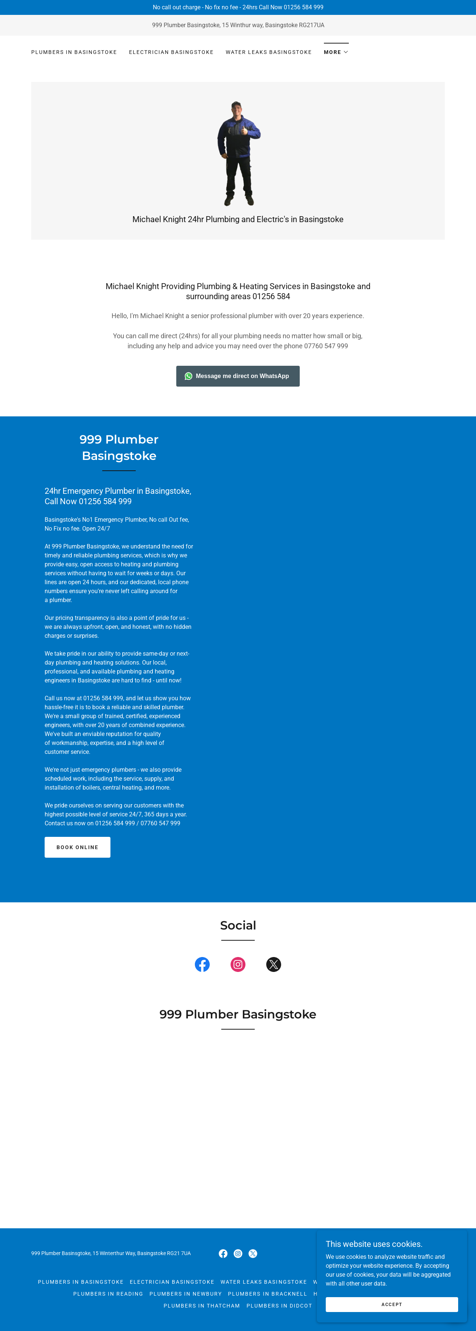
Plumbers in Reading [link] (108, 1301)
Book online (78, 855)
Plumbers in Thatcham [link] (202, 1313)
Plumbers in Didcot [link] (279, 1313)
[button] (336, 50)
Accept (392, 1304)
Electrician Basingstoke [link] (171, 52)
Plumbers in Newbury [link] (185, 1301)
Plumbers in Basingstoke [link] (74, 52)
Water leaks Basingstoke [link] (269, 52)
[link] (238, 155)
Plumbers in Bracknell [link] (267, 1301)
